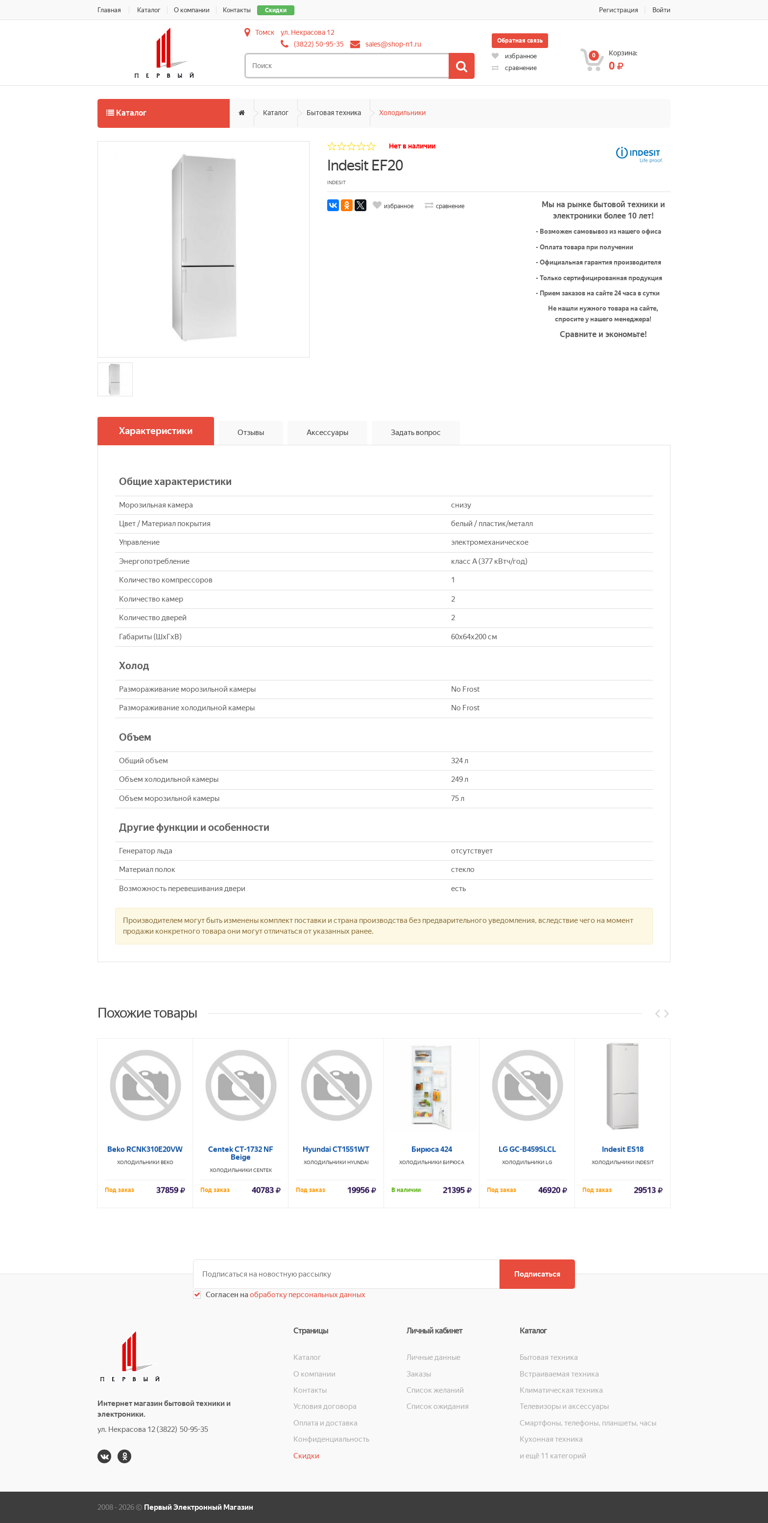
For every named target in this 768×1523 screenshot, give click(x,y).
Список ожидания (438, 1406)
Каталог (149, 10)
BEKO (167, 1308)
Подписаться (537, 1274)
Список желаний (435, 1390)
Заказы (419, 1374)
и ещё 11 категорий (553, 1455)
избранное (514, 56)
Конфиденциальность (331, 1439)
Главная (109, 10)
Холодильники (402, 113)
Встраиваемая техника (559, 1374)
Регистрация (618, 10)
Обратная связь (520, 40)
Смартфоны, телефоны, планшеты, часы (588, 1423)
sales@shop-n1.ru (393, 44)
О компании (192, 10)
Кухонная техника (551, 1439)
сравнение (514, 68)
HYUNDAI (358, 1308)
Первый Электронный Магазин (198, 1507)
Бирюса (453, 1308)
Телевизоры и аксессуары (564, 1406)
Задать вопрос (416, 432)
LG (549, 1308)
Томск (264, 32)
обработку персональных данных (306, 1294)
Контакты (237, 10)
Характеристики (155, 430)
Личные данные (433, 1357)
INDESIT (644, 1308)
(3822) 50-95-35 (319, 44)
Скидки (276, 10)
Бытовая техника (334, 113)
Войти (661, 10)
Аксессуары (327, 432)
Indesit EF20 (365, 165)
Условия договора (325, 1406)
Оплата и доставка (325, 1423)
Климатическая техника (561, 1390)
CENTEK (262, 1316)
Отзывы (251, 432)
